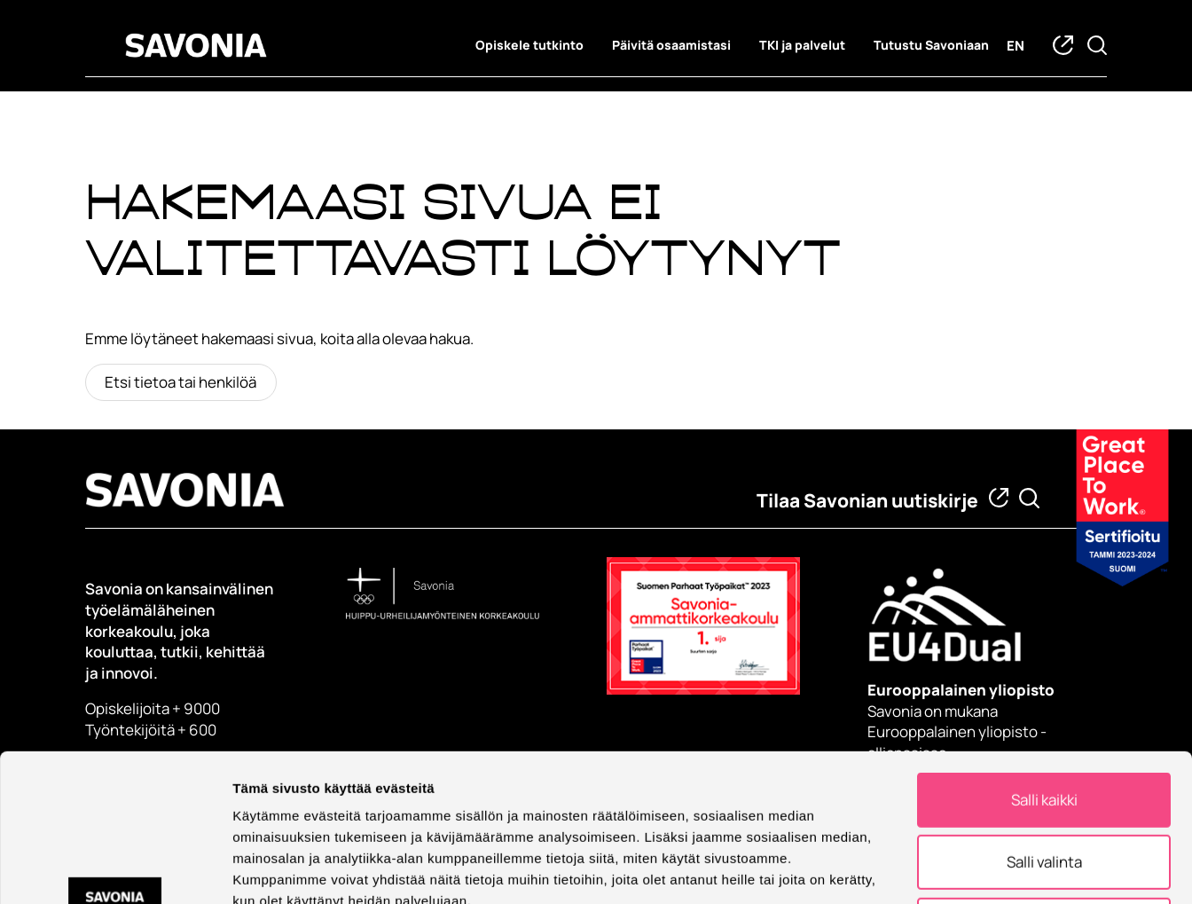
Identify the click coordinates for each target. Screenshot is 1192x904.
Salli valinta (1044, 723)
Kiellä (1044, 786)
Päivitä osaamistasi (671, 45)
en (1015, 45)
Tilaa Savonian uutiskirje (867, 500)
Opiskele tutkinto (529, 45)
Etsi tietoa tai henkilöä (180, 382)
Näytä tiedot (948, 868)
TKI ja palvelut (802, 45)
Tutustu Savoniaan (931, 45)
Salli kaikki (1044, 661)
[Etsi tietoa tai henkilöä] (1029, 498)
